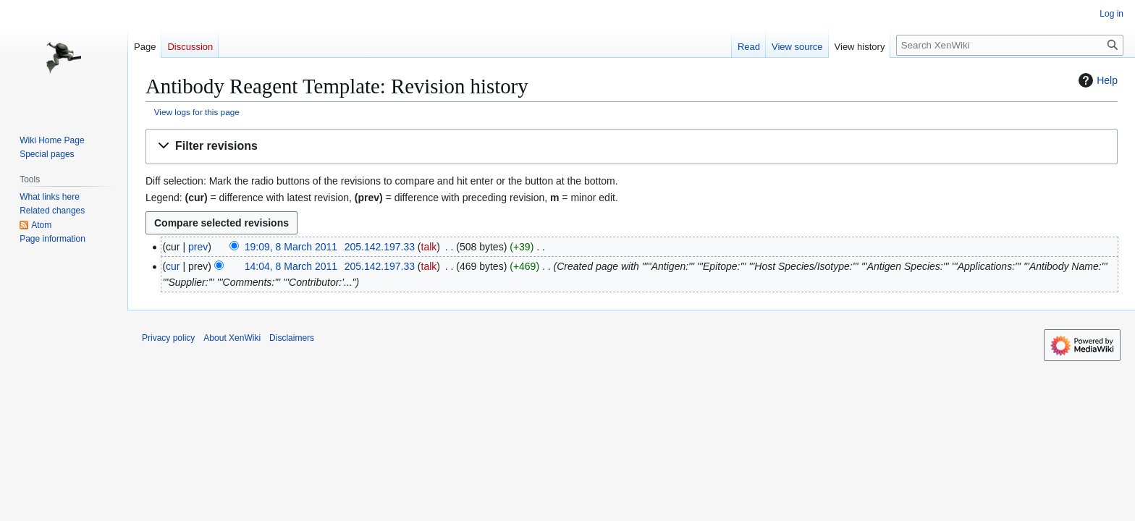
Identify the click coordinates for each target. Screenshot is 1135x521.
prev (198, 247)
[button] (631, 146)
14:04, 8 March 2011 (291, 266)
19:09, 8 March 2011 (291, 247)
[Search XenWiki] (1009, 45)
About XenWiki (232, 338)
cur (173, 266)
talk (429, 247)
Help (1096, 80)
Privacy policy (168, 338)
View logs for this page (197, 112)
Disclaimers (291, 338)
